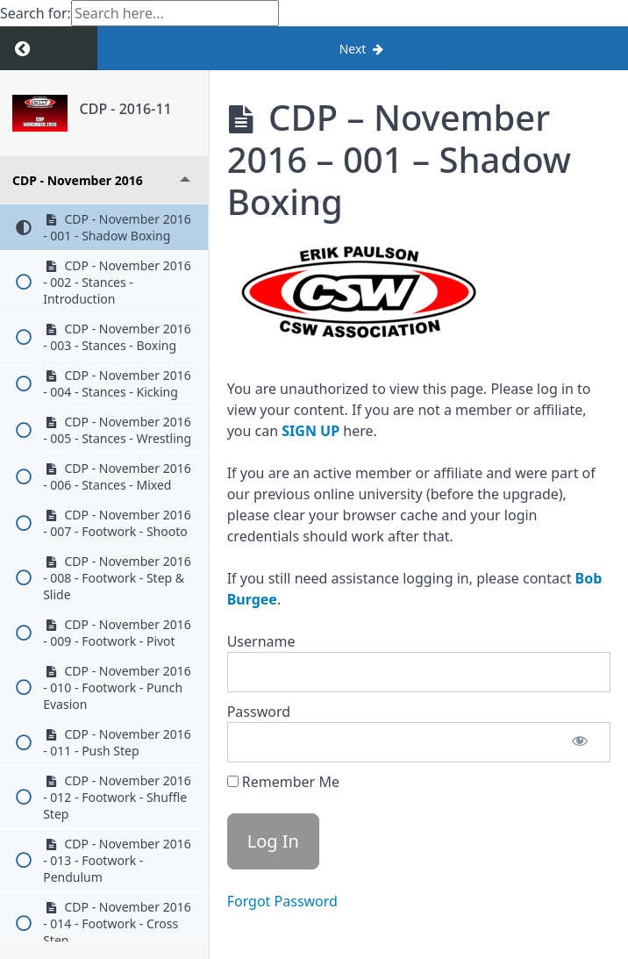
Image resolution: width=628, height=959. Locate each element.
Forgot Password (282, 901)
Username (261, 641)
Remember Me (283, 781)
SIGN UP (310, 430)
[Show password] (579, 742)
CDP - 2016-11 (126, 108)
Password (258, 711)
